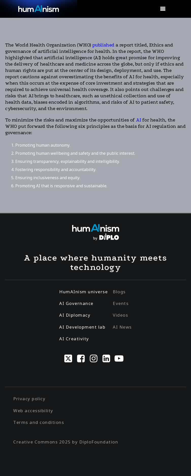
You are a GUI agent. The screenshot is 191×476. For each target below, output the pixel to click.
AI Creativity (74, 339)
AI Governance (76, 303)
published (103, 45)
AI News (122, 327)
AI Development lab (82, 327)
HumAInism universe (83, 292)
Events (121, 303)
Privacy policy (29, 399)
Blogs (119, 292)
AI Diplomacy (74, 315)
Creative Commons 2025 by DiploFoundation (65, 442)
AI (138, 120)
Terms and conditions (38, 422)
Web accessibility (33, 410)
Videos (120, 315)
